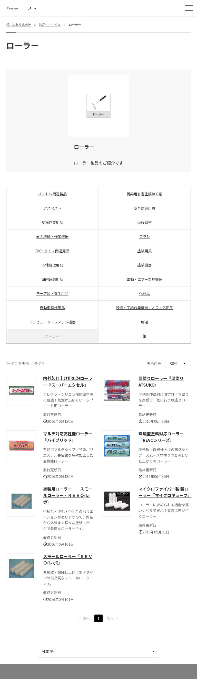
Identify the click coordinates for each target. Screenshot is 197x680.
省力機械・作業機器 (52, 236)
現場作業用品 (52, 222)
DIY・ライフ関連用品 (52, 250)
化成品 (144, 293)
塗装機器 (144, 264)
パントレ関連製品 (52, 193)
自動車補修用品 (52, 307)
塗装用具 (144, 250)
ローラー (52, 336)
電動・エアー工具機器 (144, 279)
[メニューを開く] (189, 8)
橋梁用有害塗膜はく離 (145, 193)
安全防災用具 (144, 208)
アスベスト (52, 208)
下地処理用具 (52, 264)
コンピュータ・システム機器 (52, 321)
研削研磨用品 (52, 279)
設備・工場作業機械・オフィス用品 (144, 307)
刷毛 (144, 321)
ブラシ (144, 236)
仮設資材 (144, 222)
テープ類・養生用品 (52, 293)
